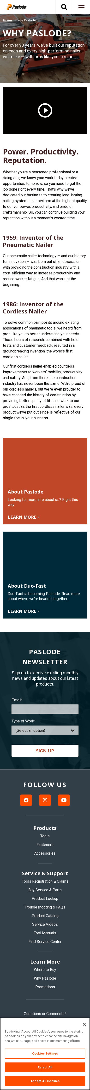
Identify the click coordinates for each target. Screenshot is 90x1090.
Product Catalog (45, 916)
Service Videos (45, 924)
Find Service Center (45, 941)
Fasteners (45, 844)
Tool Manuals (45, 933)
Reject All (45, 1067)
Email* (17, 700)
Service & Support (45, 873)
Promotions (45, 987)
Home (7, 20)
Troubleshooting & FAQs (45, 907)
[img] (20, 7)
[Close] (84, 1024)
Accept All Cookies (45, 1081)
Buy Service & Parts (45, 890)
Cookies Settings (45, 1053)
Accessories (45, 853)
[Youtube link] (64, 800)
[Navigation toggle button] (81, 7)
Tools (45, 836)
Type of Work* (24, 721)
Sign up (45, 751)
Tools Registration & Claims (45, 881)
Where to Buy (45, 969)
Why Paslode (45, 978)
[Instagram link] (45, 800)
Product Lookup (45, 898)
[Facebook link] (26, 800)
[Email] (45, 709)
